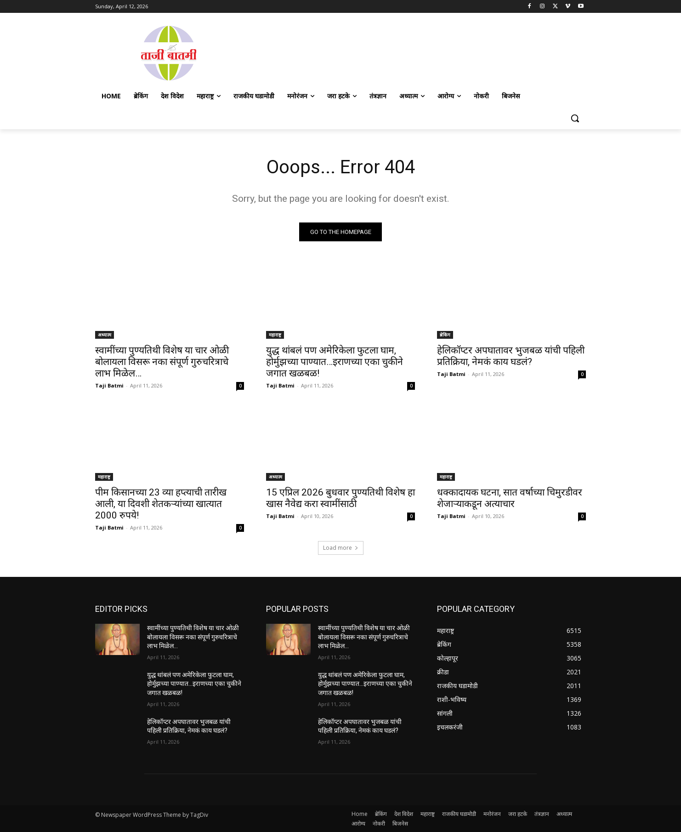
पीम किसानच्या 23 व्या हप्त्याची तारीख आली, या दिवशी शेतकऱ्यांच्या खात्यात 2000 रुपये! (161, 504)
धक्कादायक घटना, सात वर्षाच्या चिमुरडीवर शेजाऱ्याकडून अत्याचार (509, 498)
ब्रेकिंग (445, 334)
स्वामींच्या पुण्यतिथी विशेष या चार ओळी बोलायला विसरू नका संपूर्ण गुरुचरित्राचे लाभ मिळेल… (162, 362)
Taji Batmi (109, 385)
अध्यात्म (104, 334)
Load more (340, 548)
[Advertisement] (414, 52)
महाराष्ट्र (275, 334)
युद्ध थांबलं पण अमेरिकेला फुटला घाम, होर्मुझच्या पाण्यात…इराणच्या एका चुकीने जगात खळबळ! (334, 362)
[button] (575, 118)
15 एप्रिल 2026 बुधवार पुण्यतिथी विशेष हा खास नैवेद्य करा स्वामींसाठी (340, 498)
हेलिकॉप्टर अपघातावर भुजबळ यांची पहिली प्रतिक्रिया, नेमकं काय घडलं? (511, 356)
